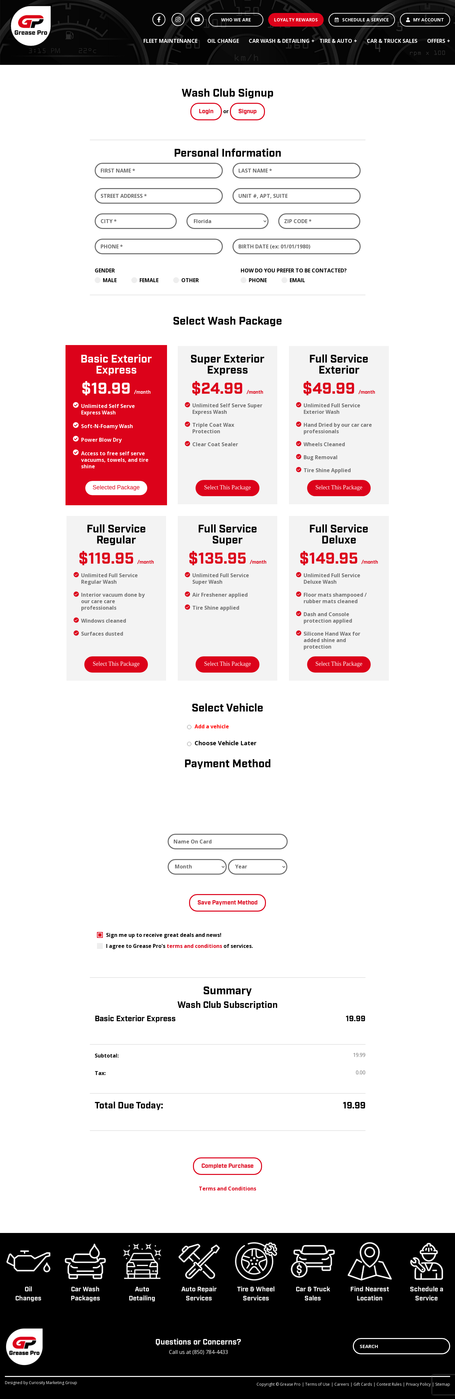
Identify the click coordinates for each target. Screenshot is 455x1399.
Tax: (100, 1073)
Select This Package (227, 487)
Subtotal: (107, 1055)
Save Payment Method (227, 903)
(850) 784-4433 (210, 1352)
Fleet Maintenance (170, 40)
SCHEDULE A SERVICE (362, 20)
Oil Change (223, 40)
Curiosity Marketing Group (53, 1382)
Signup (247, 111)
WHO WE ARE (236, 20)
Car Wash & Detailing (279, 40)
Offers (436, 40)
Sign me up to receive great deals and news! (159, 935)
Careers (341, 1384)
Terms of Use (317, 1384)
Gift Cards (362, 1384)
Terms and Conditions (227, 1188)
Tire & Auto (335, 40)
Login (206, 111)
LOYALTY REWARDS (296, 20)
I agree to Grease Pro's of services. (175, 946)
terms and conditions (194, 946)
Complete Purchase (227, 1166)
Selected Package (116, 487)
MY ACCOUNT (425, 20)
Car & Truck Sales (392, 40)
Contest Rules (389, 1384)
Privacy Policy (418, 1384)
